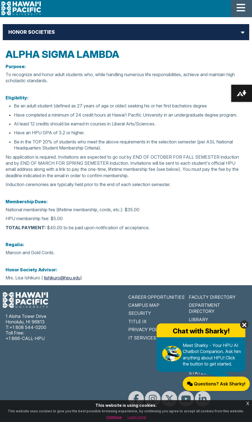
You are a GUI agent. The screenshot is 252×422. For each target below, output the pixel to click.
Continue (114, 417)
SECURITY (139, 313)
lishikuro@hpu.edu (62, 278)
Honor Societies (31, 32)
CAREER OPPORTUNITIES (156, 297)
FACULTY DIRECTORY (212, 297)
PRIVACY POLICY (146, 329)
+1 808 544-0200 (27, 327)
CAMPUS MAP (143, 305)
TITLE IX (137, 321)
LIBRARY (198, 319)
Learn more (137, 417)
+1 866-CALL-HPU (25, 338)
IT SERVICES (142, 338)
